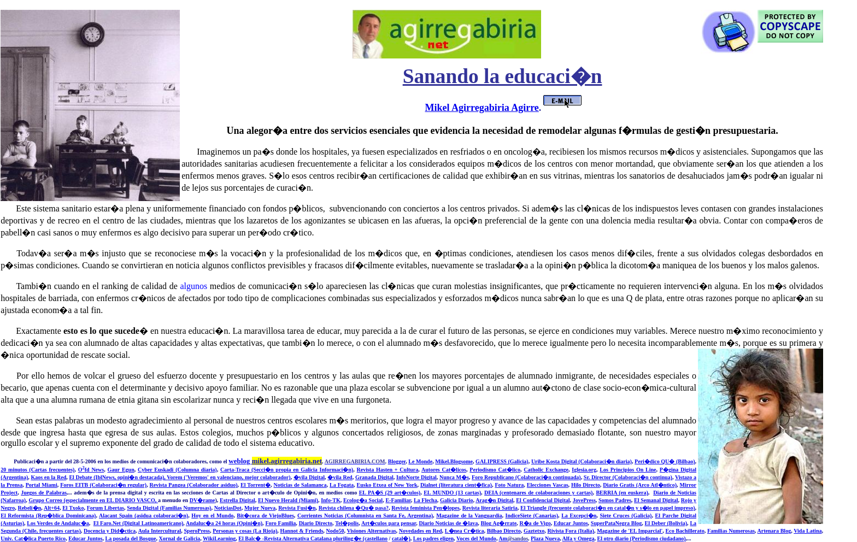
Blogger (397, 461)
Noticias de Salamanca (300, 485)
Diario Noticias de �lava (448, 523)
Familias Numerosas (731, 531)
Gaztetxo (534, 531)
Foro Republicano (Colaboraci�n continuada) (526, 477)
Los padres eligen (433, 538)
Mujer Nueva (259, 508)
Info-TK (331, 500)
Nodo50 (335, 531)
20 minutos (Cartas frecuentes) (37, 470)
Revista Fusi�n (296, 508)
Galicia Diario (456, 500)
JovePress (584, 500)
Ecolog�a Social (363, 500)
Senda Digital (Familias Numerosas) (169, 508)
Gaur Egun (121, 470)
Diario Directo (315, 523)
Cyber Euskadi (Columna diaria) (177, 470)
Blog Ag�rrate (499, 523)
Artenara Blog (774, 531)
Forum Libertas (105, 508)
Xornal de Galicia (180, 538)
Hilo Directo (585, 485)
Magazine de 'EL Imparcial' (629, 531)
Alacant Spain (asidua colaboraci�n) (143, 515)
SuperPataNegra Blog (616, 523)
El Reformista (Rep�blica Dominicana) (48, 515)
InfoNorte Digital (416, 477)
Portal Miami (41, 485)
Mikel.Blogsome (454, 461)
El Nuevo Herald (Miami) (288, 500)
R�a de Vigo (534, 523)
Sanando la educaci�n (502, 76)
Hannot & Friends (302, 531)
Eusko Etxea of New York (387, 485)
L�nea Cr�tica (464, 531)
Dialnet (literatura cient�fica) (456, 485)
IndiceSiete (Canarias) (532, 515)
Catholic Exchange (546, 470)
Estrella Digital (237, 500)
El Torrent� (255, 485)
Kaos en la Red (48, 477)
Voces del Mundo (476, 538)
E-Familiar (397, 500)
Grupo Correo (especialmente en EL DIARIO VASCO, (93, 500)
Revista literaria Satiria (490, 508)
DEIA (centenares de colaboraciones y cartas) (538, 493)
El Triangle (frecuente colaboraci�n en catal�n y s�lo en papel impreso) (607, 508)
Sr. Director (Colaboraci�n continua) (628, 477)
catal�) (401, 538)
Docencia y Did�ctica (110, 531)
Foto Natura (509, 485)
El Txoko (73, 508)
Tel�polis (347, 523)
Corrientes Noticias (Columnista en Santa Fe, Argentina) (365, 515)
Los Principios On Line (628, 470)
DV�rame (202, 500)
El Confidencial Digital (543, 500)
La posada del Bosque (130, 538)
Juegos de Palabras (44, 493)
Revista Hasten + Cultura (388, 470)
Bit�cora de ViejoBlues (265, 515)
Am (513, 538)
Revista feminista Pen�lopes (425, 508)
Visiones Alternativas (371, 531)
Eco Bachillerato (685, 531)
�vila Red (339, 477)
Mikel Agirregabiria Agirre (482, 107)
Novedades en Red (420, 531)
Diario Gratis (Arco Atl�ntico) (640, 485)
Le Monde (420, 461)
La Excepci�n (578, 515)
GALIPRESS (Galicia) (502, 461)
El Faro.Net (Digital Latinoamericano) (138, 523)
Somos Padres (614, 500)
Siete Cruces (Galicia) (625, 515)
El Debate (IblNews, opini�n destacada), (118, 477)
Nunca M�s (454, 477)
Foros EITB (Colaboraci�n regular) (103, 485)
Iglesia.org (584, 470)
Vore (172, 477)
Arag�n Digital (494, 500)
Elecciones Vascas (547, 485)
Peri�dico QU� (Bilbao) (665, 461)
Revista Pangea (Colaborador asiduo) (194, 485)
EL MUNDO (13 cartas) (452, 493)
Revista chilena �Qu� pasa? (354, 508)
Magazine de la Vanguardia (469, 515)
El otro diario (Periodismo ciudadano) (641, 538)
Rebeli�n (29, 508)
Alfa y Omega (578, 538)
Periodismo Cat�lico (494, 470)
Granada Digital (374, 477)
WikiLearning (219, 538)
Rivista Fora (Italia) (570, 531)
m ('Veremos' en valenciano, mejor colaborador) (234, 477)
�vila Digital (309, 477)
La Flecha (425, 500)
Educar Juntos (571, 523)
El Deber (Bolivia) (666, 523)
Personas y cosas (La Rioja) (245, 531)
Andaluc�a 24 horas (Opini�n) (224, 523)
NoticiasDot (228, 508)
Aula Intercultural (159, 531)
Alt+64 (52, 508)
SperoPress (197, 531)
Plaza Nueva (545, 538)
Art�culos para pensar (388, 523)
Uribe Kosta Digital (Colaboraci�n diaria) (581, 461)
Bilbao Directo (504, 531)
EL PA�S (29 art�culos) (390, 493)
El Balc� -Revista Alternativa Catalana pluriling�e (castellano (313, 538)
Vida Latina (807, 531)
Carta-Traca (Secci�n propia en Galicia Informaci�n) (286, 470)
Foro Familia (280, 523)
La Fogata (342, 485)
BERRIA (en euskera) (622, 493)
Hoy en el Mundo (212, 515)
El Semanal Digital (656, 500)
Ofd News (91, 470)
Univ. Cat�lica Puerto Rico (33, 538)
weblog (275, 461)
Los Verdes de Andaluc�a (58, 523)
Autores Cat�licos (443, 470)
